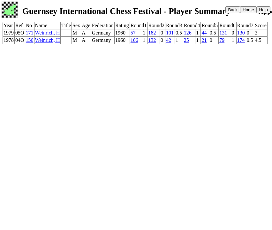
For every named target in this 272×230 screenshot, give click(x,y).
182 (152, 32)
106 (134, 40)
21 (204, 40)
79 (221, 40)
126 (188, 32)
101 (170, 32)
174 (241, 40)
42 (168, 40)
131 (223, 32)
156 (30, 40)
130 (241, 32)
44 (204, 32)
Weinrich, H (47, 32)
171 (30, 32)
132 (152, 40)
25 (186, 40)
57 (133, 32)
